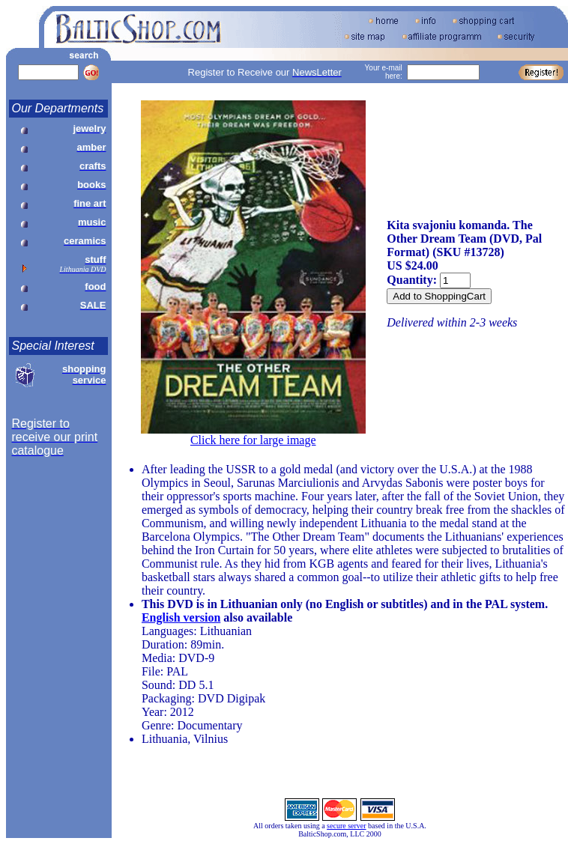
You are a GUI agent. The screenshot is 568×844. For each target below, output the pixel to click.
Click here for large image (253, 440)
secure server (346, 826)
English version (181, 617)
